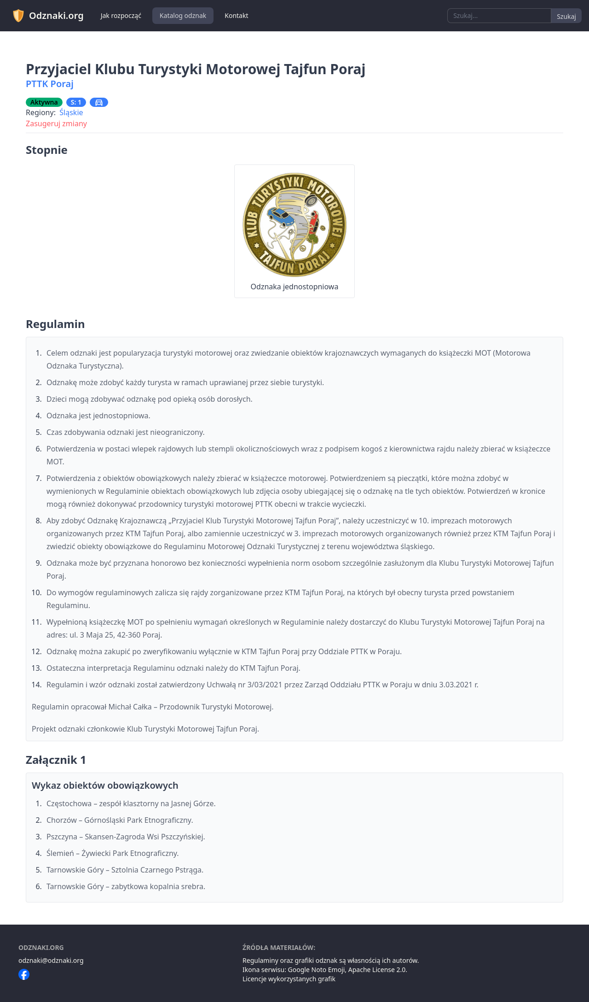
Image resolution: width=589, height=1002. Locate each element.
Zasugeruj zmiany (56, 123)
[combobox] (499, 15)
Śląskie (71, 112)
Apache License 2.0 (377, 969)
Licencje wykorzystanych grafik (289, 978)
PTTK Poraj (50, 83)
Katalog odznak (183, 15)
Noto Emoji (328, 969)
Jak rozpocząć (121, 15)
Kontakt (236, 15)
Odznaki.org (48, 16)
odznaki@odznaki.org (51, 960)
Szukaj (566, 16)
